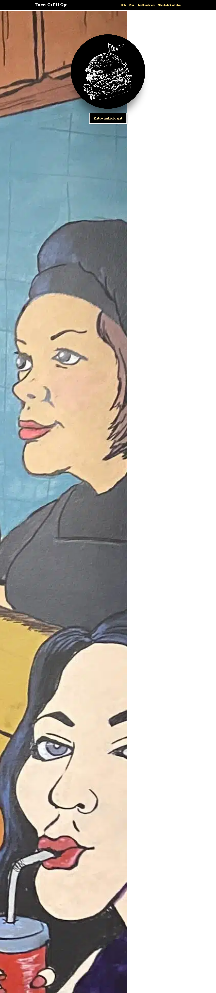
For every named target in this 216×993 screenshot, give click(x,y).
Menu (131, 5)
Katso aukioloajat (108, 118)
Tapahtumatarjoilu (146, 5)
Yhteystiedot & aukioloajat (170, 5)
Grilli (123, 5)
